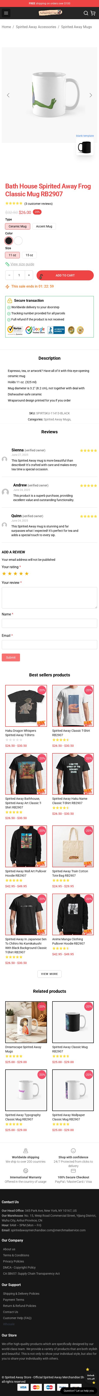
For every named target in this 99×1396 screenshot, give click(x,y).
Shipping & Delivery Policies (21, 1293)
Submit (11, 657)
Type (8, 219)
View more (49, 974)
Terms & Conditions (16, 1255)
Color (9, 233)
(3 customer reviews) (38, 203)
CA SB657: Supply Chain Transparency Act (31, 1273)
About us (9, 1249)
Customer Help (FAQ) (17, 1318)
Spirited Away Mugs (76, 27)
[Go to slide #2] (60, 168)
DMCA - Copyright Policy (19, 1267)
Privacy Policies (13, 1261)
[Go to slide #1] (38, 168)
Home (6, 27)
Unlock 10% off (91, 1377)
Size (8, 248)
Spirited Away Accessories (36, 27)
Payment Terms (13, 1299)
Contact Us (10, 1312)
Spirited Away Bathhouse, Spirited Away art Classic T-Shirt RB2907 (23, 803)
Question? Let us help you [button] (79, 1390)
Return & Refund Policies (19, 1306)
